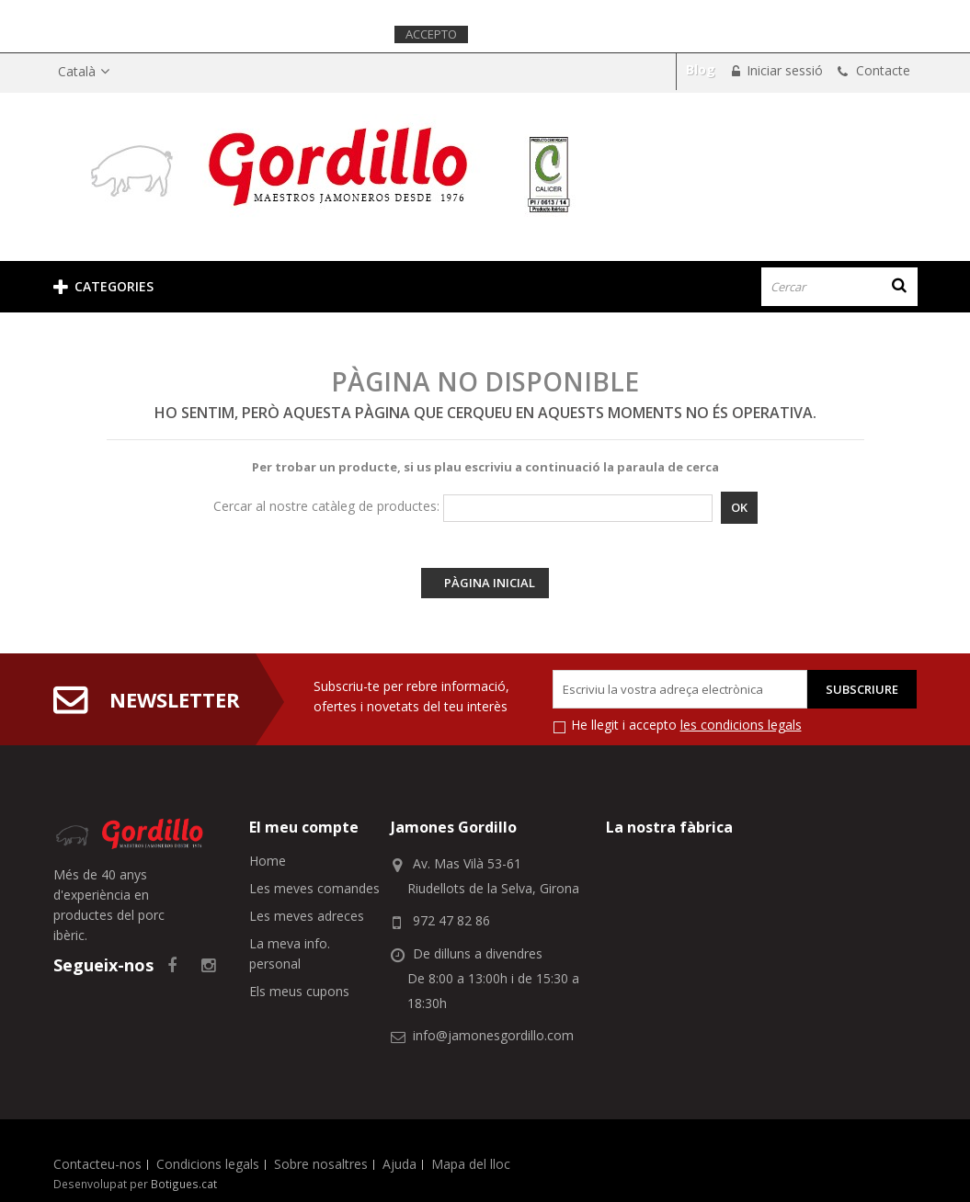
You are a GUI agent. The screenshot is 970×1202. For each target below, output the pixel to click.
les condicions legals (741, 724)
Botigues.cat (184, 1183)
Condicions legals (207, 1164)
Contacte (881, 70)
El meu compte (304, 827)
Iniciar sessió (783, 70)
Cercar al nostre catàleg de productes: (326, 506)
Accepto (431, 34)
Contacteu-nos (97, 1164)
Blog (700, 69)
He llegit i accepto (686, 724)
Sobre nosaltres (321, 1164)
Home (267, 860)
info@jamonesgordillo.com (493, 1035)
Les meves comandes (314, 888)
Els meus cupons (299, 991)
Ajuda (399, 1164)
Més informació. (527, 33)
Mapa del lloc (470, 1164)
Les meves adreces (306, 915)
